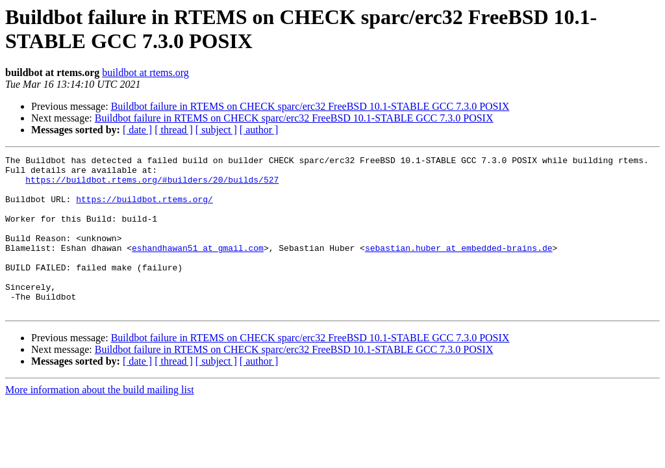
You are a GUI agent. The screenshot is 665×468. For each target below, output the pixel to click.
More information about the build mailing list (99, 420)
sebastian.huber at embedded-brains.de (459, 267)
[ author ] (259, 129)
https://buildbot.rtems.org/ (144, 208)
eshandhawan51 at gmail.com (198, 267)
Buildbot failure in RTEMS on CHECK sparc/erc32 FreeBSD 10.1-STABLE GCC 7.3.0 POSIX (310, 106)
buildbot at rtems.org (145, 72)
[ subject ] (216, 129)
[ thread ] (174, 129)
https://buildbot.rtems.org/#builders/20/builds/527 (152, 185)
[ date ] (137, 129)
